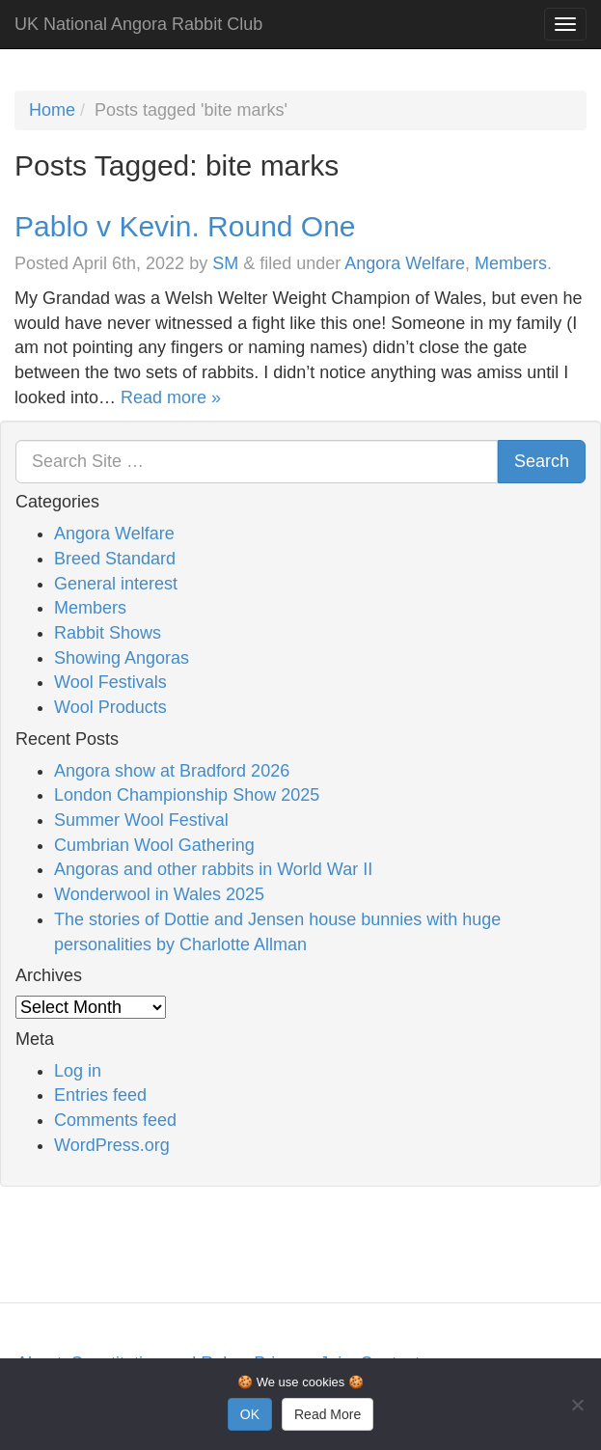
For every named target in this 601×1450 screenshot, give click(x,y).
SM (225, 263)
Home (52, 110)
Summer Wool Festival (141, 820)
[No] (577, 1404)
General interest (116, 583)
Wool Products (110, 707)
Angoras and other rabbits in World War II (213, 869)
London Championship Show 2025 (186, 795)
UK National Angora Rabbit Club (138, 24)
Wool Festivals (110, 682)
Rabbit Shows (107, 633)
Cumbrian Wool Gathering (154, 845)
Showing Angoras (121, 658)
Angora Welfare (404, 263)
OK (250, 1414)
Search (541, 461)
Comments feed (115, 1120)
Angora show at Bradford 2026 (171, 770)
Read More (327, 1414)
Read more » (171, 397)
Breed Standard (115, 558)
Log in (77, 1071)
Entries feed (100, 1095)
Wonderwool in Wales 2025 (159, 894)
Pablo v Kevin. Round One (185, 226)
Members (511, 263)
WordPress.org (112, 1145)
